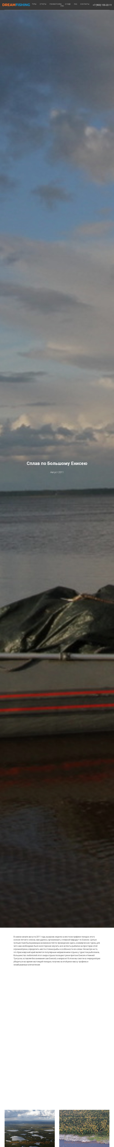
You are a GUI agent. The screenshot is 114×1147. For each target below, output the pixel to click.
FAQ (75, 4)
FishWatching (56, 4)
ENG (62, 6)
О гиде (68, 4)
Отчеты (43, 4)
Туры (34, 4)
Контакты (84, 4)
